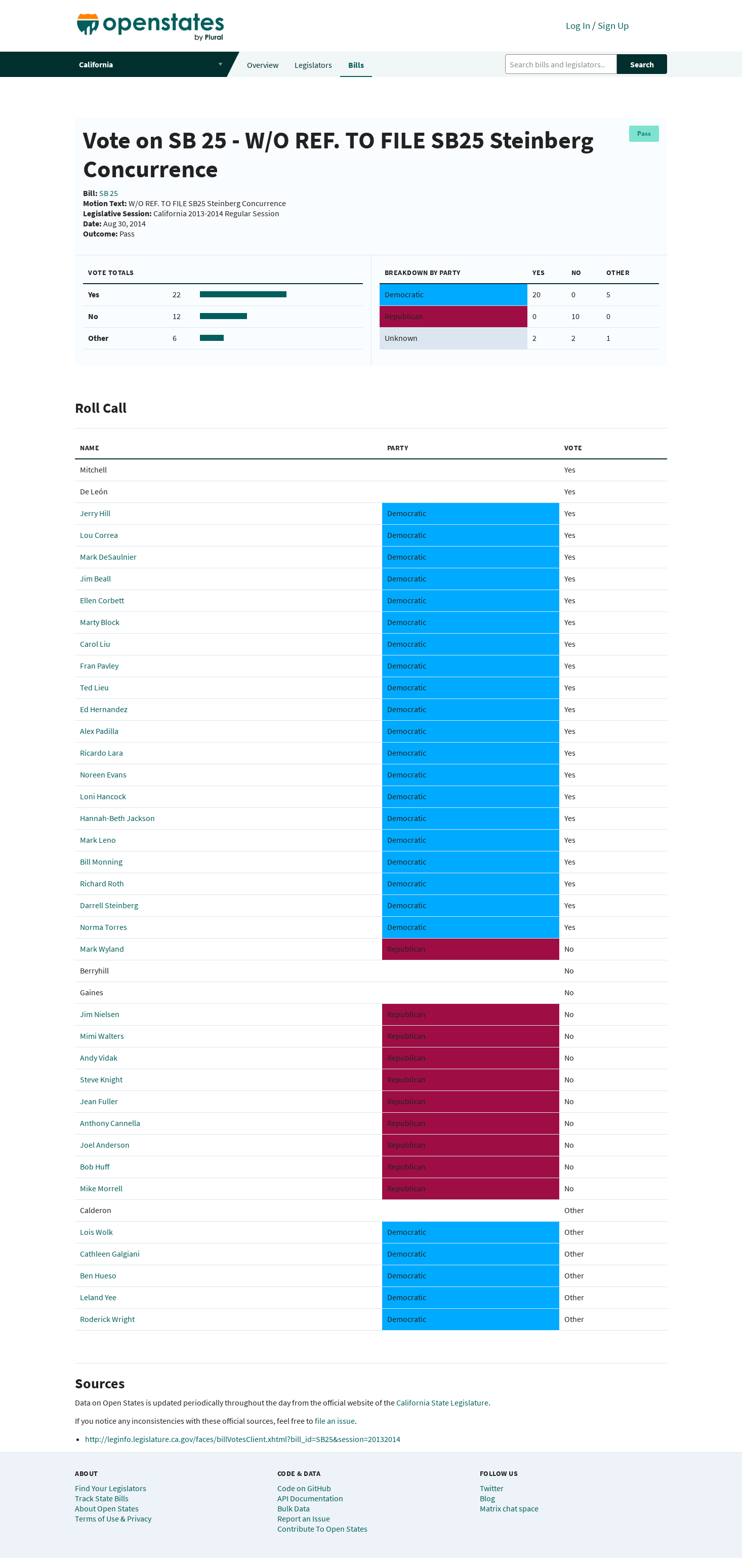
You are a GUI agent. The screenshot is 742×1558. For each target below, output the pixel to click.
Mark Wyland (102, 949)
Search (642, 64)
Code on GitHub (304, 1488)
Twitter (492, 1488)
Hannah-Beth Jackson (117, 818)
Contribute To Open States (322, 1529)
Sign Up (613, 25)
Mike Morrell (101, 1188)
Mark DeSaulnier (108, 557)
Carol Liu (95, 644)
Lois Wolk (96, 1232)
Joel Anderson (105, 1145)
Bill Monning (101, 861)
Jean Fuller (99, 1101)
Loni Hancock (103, 796)
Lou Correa (99, 535)
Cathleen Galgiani (110, 1254)
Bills (356, 65)
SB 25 (108, 193)
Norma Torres (103, 927)
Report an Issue (303, 1518)
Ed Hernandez (104, 709)
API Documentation (310, 1498)
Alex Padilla (99, 731)
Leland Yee (98, 1297)
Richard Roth (102, 883)
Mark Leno (98, 840)
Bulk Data (293, 1508)
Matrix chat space (509, 1508)
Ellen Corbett (102, 600)
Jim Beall (95, 578)
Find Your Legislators (110, 1488)
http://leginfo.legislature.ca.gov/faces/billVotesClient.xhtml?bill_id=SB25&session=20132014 (242, 1439)
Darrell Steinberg (109, 905)
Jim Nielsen (99, 1014)
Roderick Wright (107, 1319)
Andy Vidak (98, 1058)
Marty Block (99, 622)
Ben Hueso (98, 1275)
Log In (578, 25)
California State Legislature (442, 1402)
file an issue (335, 1421)
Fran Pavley (99, 665)
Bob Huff (94, 1166)
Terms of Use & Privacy (113, 1518)
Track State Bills (102, 1498)
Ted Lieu (94, 687)
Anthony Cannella (110, 1123)
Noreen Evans (103, 774)
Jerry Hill (95, 513)
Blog (487, 1498)
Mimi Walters (102, 1036)
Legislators (313, 65)
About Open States (107, 1508)
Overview (262, 65)
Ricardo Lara (101, 753)
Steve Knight (101, 1079)
